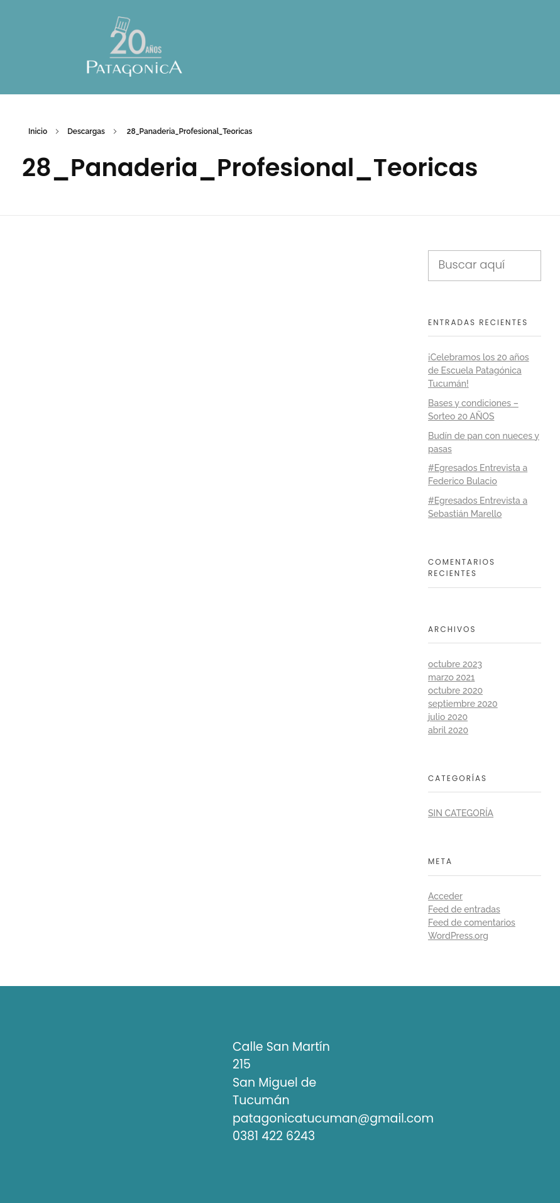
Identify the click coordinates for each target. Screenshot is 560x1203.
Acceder (445, 896)
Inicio (37, 131)
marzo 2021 (451, 677)
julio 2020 (448, 717)
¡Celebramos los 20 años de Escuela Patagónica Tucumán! (478, 370)
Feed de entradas (464, 909)
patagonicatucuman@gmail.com (333, 1118)
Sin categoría (460, 813)
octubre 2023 (455, 664)
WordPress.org (458, 936)
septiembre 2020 (463, 704)
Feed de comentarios (471, 922)
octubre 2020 (455, 690)
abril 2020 (448, 730)
